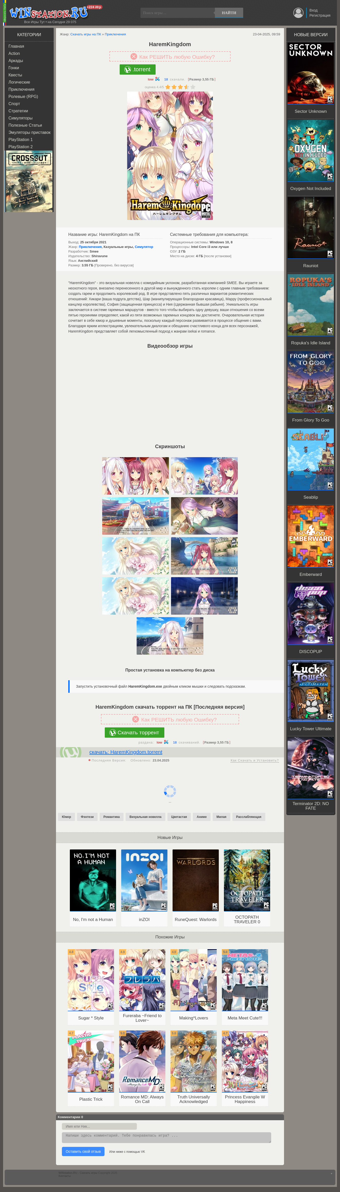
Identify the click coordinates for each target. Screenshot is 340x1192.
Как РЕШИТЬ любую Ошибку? (177, 57)
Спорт (14, 104)
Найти (229, 13)
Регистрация (319, 15)
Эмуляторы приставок (29, 132)
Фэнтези (87, 817)
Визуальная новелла (145, 817)
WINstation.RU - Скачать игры (78, 1174)
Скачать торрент (138, 732)
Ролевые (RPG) (23, 96)
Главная (16, 46)
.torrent (141, 69)
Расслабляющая (248, 817)
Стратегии (18, 111)
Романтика (111, 817)
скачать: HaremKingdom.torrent (125, 752)
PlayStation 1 (20, 139)
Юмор (66, 817)
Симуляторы (20, 118)
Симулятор (144, 247)
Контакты (65, 1177)
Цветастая (179, 817)
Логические (19, 82)
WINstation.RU (50, 13)
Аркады (15, 60)
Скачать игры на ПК (85, 34)
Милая (221, 817)
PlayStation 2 (20, 147)
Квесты (15, 75)
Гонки (13, 68)
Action (14, 53)
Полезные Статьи (25, 125)
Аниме (202, 817)
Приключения (21, 89)
